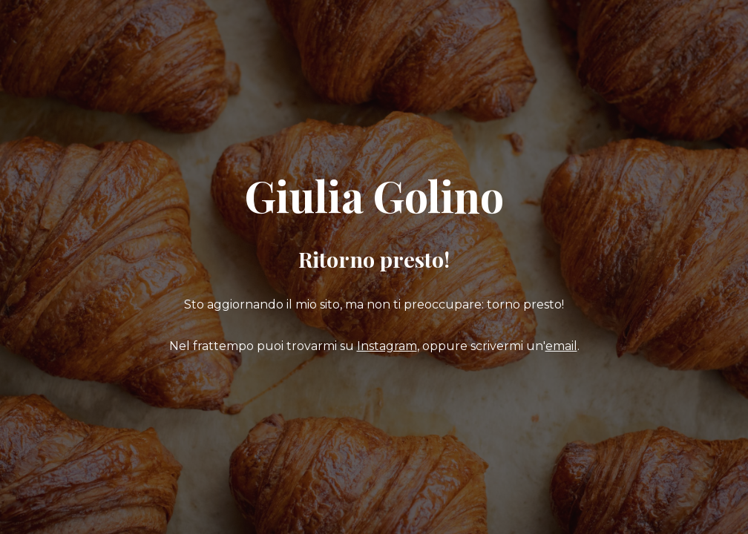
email (561, 346)
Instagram (387, 346)
